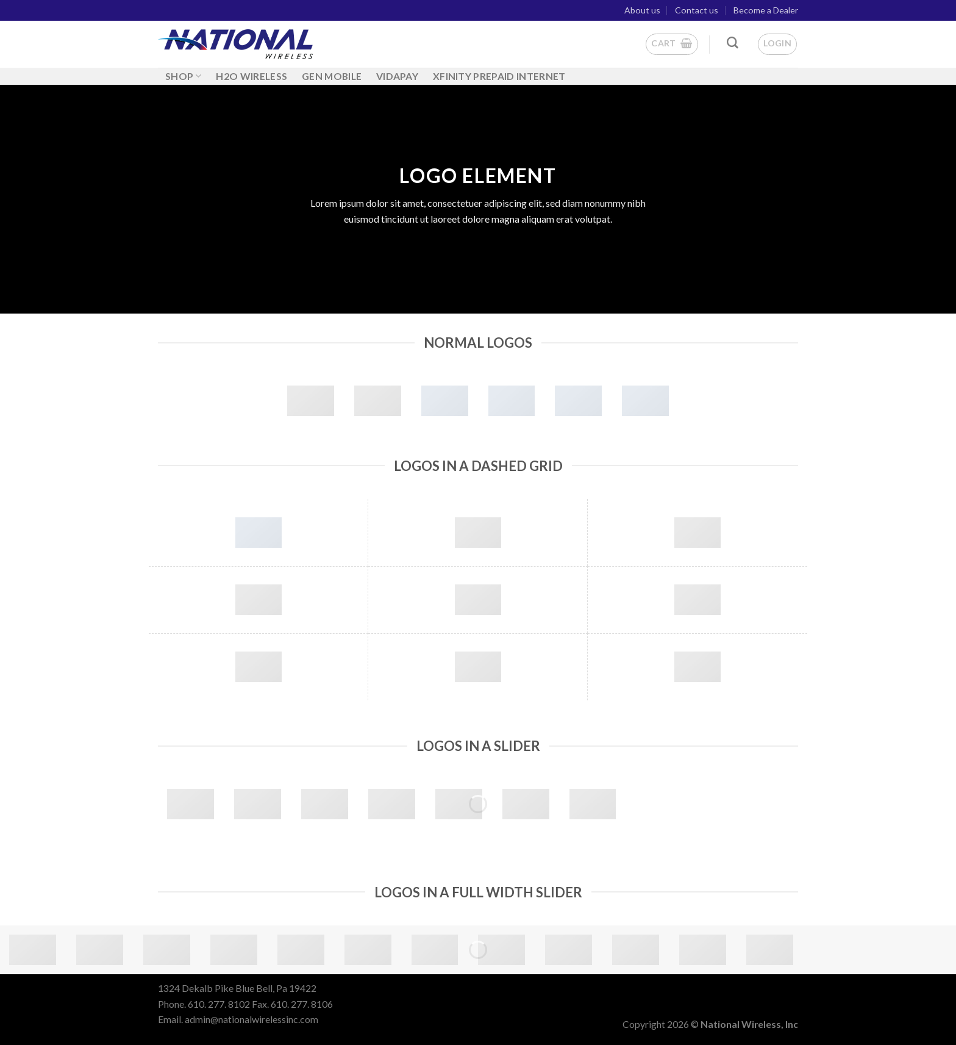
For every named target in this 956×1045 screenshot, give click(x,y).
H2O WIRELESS (251, 76)
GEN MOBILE (332, 76)
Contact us (696, 10)
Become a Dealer (765, 10)
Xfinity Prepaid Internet (499, 76)
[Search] (732, 43)
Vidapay (397, 76)
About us (642, 10)
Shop (183, 76)
